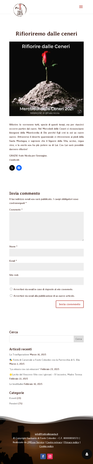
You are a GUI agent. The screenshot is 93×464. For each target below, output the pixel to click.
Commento (16, 209)
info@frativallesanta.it (46, 434)
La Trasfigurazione (19, 354)
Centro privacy (54, 442)
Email (13, 260)
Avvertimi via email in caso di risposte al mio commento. (43, 289)
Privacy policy (71, 442)
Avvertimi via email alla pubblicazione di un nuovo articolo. (44, 295)
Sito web (13, 275)
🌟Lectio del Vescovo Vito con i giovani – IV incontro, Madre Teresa (45, 374)
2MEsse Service (35, 442)
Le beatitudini (16, 384)
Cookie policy (46, 446)
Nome (13, 246)
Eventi (12, 398)
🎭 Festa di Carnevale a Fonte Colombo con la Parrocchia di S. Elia (44, 359)
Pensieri (13, 403)
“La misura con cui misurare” (24, 369)
